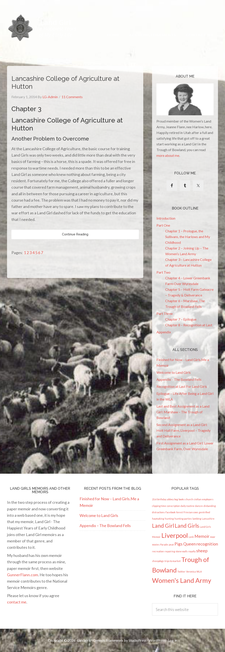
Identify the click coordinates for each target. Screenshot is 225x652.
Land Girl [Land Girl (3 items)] (163, 525)
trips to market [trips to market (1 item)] (173, 561)
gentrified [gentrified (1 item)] (204, 512)
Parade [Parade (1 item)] (164, 544)
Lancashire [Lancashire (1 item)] (208, 518)
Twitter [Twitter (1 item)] (181, 571)
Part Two (163, 272)
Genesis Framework (108, 640)
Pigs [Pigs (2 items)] (178, 543)
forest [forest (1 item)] (179, 512)
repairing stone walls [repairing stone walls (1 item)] (176, 551)
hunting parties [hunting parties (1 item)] (183, 518)
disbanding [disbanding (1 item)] (210, 505)
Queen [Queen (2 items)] (189, 543)
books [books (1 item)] (182, 499)
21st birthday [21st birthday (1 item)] (159, 499)
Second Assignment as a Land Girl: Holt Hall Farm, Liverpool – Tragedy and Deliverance (183, 430)
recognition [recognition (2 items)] (207, 543)
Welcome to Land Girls (173, 372)
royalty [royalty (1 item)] (192, 551)
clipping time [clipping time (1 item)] (159, 505)
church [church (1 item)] (189, 499)
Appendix (163, 332)
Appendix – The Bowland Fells (178, 379)
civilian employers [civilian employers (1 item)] (203, 499)
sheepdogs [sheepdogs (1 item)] (158, 561)
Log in (172, 640)
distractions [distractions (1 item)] (158, 512)
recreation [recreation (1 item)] (158, 551)
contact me (16, 602)
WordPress (157, 640)
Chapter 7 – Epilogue (180, 319)
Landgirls (84, 640)
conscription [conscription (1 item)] (173, 505)
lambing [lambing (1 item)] (196, 518)
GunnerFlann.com (22, 574)
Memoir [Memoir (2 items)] (201, 536)
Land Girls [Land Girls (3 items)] (187, 525)
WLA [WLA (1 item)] (199, 571)
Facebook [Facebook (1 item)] (170, 512)
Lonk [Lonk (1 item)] (191, 536)
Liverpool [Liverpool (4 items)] (174, 535)
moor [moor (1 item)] (212, 536)
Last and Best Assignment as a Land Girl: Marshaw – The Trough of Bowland (182, 412)
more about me (167, 155)
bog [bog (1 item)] (176, 499)
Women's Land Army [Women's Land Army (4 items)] (181, 580)
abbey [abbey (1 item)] (170, 499)
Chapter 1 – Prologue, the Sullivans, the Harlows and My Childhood (187, 236)
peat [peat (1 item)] (171, 544)
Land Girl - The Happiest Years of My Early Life (42, 27)
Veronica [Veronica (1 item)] (191, 571)
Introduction (165, 218)
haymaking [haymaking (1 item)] (158, 518)
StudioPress (138, 640)
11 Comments (72, 97)
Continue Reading (75, 234)
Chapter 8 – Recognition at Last (188, 325)
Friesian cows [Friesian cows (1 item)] (190, 512)
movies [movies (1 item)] (156, 544)
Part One (163, 225)
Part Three (164, 313)
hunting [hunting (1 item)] (169, 518)
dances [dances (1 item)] (199, 505)
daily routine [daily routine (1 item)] (187, 505)
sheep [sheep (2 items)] (201, 550)
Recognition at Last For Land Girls (181, 386)
